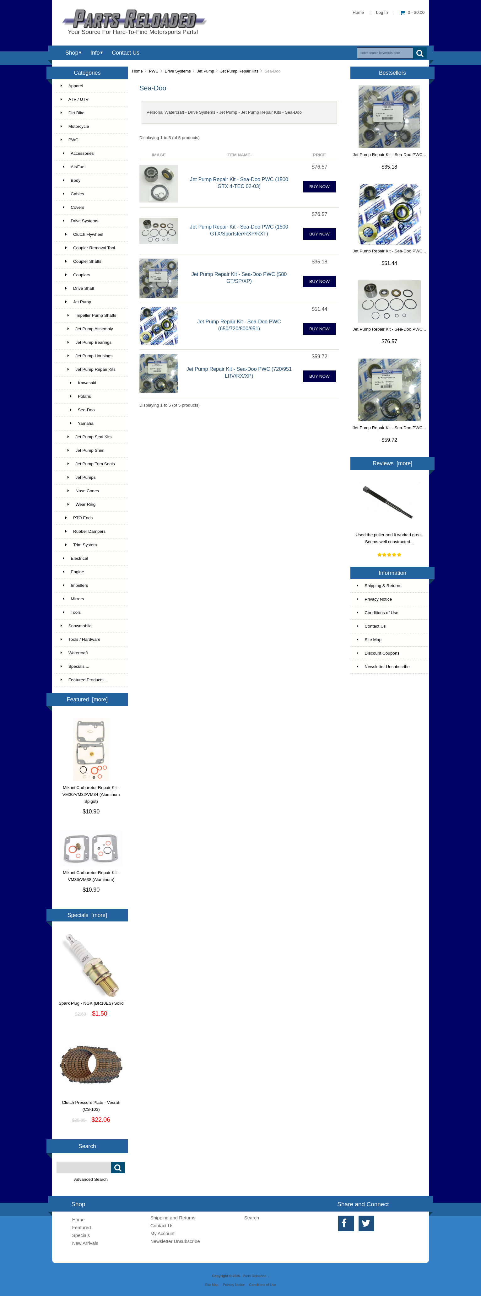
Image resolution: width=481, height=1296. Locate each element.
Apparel (72, 86)
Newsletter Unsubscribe (383, 666)
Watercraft (74, 653)
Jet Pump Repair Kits (239, 71)
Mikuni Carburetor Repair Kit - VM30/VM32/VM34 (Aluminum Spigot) (91, 792)
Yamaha (77, 423)
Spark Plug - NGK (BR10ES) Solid (91, 1001)
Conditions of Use (377, 612)
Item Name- (239, 155)
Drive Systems (178, 71)
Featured (81, 1227)
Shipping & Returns (379, 585)
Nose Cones (80, 491)
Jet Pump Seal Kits (86, 437)
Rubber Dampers (83, 531)
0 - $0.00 (412, 12)
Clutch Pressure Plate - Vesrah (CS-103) (91, 1103)
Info (95, 53)
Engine (72, 572)
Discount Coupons (378, 653)
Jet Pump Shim (83, 450)
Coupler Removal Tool (88, 248)
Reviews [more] (392, 463)
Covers (72, 207)
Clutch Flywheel (82, 234)
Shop (71, 53)
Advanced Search (91, 1179)
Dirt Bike (72, 113)
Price (319, 155)
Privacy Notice (374, 599)
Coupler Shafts (81, 261)
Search (87, 1146)
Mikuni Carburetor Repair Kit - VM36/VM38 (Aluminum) (91, 874)
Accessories (77, 153)
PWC (154, 71)
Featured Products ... (84, 680)
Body (71, 180)
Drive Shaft (77, 288)
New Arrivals (85, 1243)
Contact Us (125, 53)
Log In (382, 12)
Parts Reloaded (254, 1276)
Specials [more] (87, 915)
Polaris (76, 396)
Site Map (369, 639)
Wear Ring (78, 504)
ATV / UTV (75, 99)
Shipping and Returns (173, 1217)
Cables (72, 194)
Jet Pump (205, 71)
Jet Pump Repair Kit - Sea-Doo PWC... (389, 154)
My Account (162, 1233)
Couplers (75, 275)
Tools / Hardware (80, 639)
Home (358, 12)
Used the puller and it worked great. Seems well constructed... (389, 536)
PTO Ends (77, 518)
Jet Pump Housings (87, 356)
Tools (71, 612)
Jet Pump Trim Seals (88, 464)
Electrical (74, 558)
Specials (81, 1235)
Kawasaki (78, 383)
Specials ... (75, 666)
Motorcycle (75, 126)
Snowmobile (76, 626)
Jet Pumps (78, 477)
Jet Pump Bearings (86, 342)
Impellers (74, 585)
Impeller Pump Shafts (88, 315)
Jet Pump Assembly (87, 329)
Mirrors (72, 599)
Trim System (79, 545)
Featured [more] (87, 699)
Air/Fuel (73, 167)
